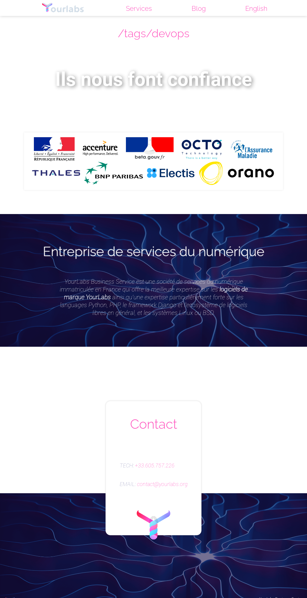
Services (139, 8)
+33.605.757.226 (154, 465)
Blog (199, 8)
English (256, 8)
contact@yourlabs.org (162, 484)
